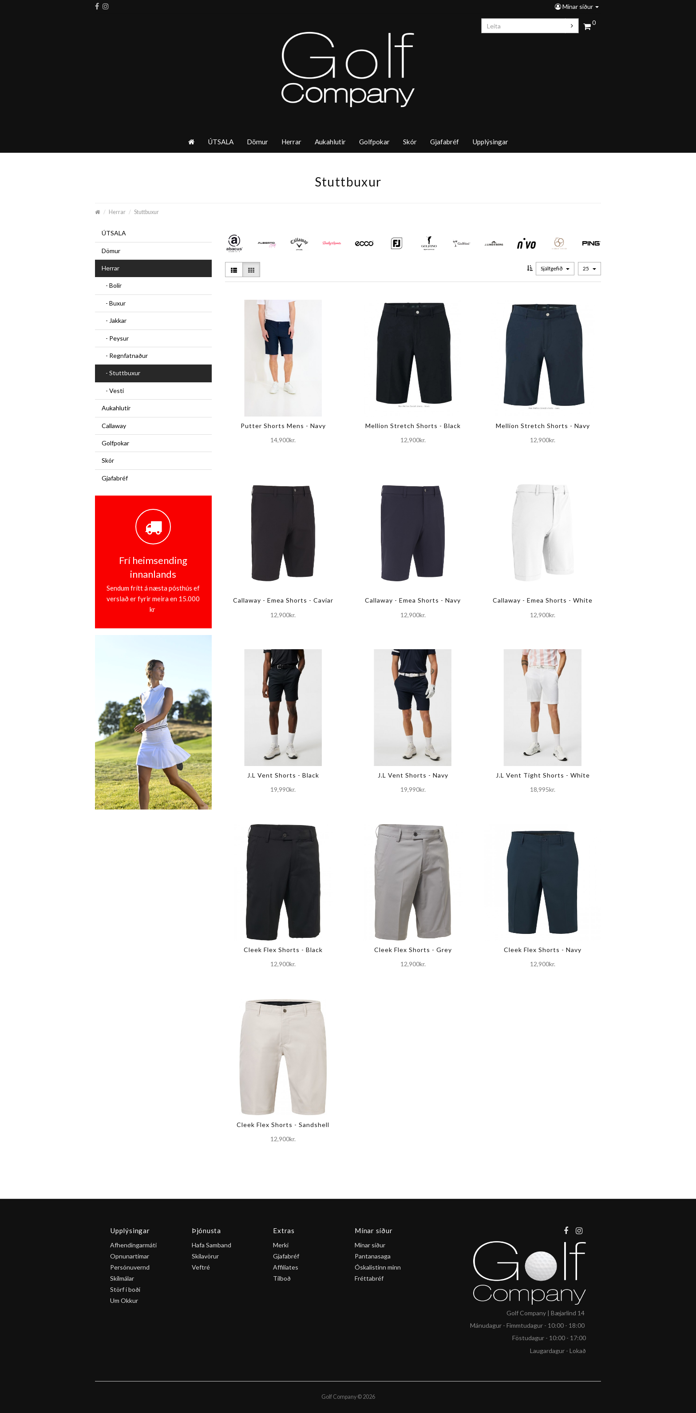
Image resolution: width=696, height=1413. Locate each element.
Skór (410, 142)
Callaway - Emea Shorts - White (543, 600)
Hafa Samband (211, 1245)
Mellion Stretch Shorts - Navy (543, 425)
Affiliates (285, 1267)
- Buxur (114, 303)
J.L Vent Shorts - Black (283, 775)
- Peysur (115, 338)
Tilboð (282, 1278)
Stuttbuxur (146, 212)
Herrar (291, 142)
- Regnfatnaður (125, 355)
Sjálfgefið (555, 268)
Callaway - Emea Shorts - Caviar (283, 600)
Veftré (201, 1267)
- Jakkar (114, 320)
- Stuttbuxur (121, 373)
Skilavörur (205, 1256)
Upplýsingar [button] (490, 142)
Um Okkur (124, 1300)
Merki (281, 1245)
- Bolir (112, 285)
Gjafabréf (444, 142)
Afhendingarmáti (133, 1245)
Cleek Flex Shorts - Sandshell (283, 1124)
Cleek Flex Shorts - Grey (413, 949)
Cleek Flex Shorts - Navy (542, 949)
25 (589, 268)
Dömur (257, 142)
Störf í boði (125, 1289)
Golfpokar (374, 142)
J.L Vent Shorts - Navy (413, 775)
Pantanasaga (373, 1256)
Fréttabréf (369, 1278)
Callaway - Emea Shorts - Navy (413, 600)
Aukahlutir (330, 142)
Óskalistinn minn (378, 1267)
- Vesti (113, 390)
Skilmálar (122, 1278)
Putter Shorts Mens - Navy (283, 425)
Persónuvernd (130, 1267)
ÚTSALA (220, 142)
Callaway (114, 425)
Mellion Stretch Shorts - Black (413, 425)
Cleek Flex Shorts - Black (283, 949)
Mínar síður (577, 6)
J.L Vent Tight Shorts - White (543, 775)
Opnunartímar (129, 1256)
